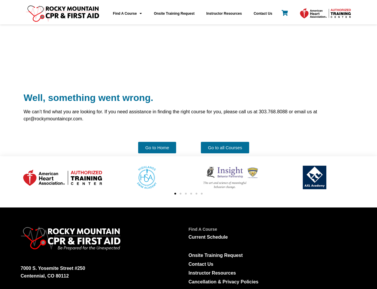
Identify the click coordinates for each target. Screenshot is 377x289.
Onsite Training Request (174, 13)
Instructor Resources (224, 13)
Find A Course (127, 13)
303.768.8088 (48, 238)
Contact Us (263, 13)
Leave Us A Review (224, 264)
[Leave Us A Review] (193, 264)
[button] (175, 138)
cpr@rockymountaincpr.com (66, 250)
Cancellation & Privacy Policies (223, 225)
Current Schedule (208, 180)
